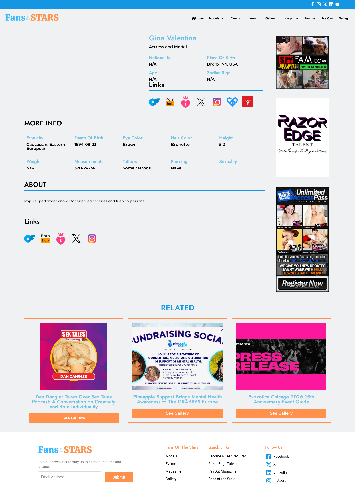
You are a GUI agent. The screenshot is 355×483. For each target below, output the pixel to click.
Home (198, 18)
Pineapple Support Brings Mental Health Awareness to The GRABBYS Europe (177, 399)
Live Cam (327, 18)
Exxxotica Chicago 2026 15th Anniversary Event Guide (281, 399)
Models (216, 18)
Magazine (291, 18)
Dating (343, 18)
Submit (118, 477)
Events (235, 18)
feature (310, 18)
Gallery (270, 18)
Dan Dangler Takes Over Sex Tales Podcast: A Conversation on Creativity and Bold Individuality (73, 401)
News (253, 18)
